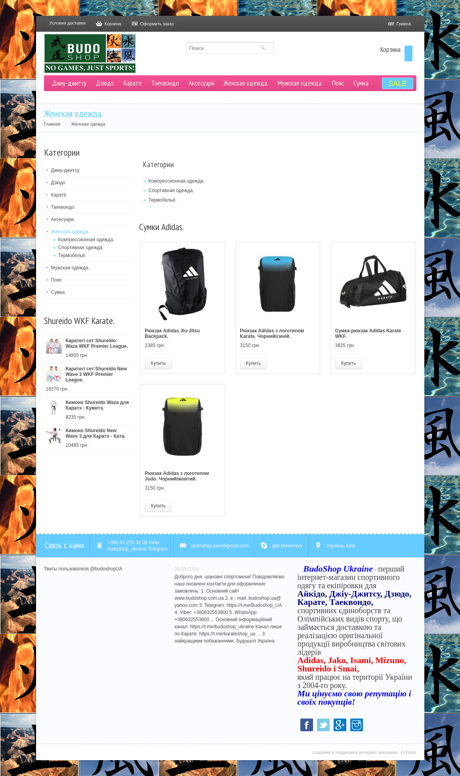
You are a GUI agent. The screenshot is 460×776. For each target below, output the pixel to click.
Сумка (360, 83)
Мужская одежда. (300, 83)
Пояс (338, 83)
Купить (158, 363)
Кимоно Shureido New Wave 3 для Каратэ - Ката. (96, 433)
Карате (133, 83)
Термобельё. (72, 255)
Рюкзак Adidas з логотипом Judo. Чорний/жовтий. (177, 476)
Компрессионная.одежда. (177, 181)
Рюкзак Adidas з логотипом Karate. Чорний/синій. (272, 333)
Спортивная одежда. (81, 247)
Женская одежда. (246, 83)
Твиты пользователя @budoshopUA (83, 569)
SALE (397, 84)
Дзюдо (105, 83)
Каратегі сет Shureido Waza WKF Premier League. (97, 343)
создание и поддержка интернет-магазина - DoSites (364, 752)
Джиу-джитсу (69, 83)
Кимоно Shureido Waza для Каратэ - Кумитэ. (97, 405)
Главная (57, 124)
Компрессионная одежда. (86, 239)
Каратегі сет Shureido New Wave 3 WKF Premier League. (96, 374)
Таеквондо (165, 83)
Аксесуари (201, 83)
